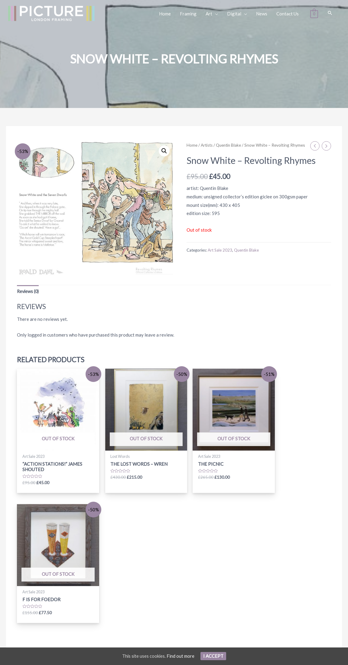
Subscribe (261, 588)
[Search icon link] (330, 13)
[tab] (28, 291)
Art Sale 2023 (220, 256)
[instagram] (152, 577)
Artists (207, 145)
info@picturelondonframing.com (53, 590)
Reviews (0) (28, 291)
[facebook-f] (132, 577)
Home (192, 145)
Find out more (181, 656)
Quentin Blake (230, 145)
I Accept (213, 656)
